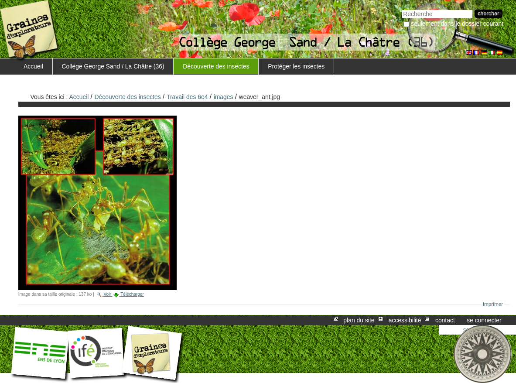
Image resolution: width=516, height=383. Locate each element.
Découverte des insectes (216, 66)
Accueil (33, 66)
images (223, 96)
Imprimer (493, 304)
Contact (445, 320)
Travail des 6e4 (187, 96)
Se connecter (484, 320)
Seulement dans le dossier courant (457, 23)
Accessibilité (405, 320)
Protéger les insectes (296, 66)
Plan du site (358, 320)
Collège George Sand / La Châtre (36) (113, 66)
